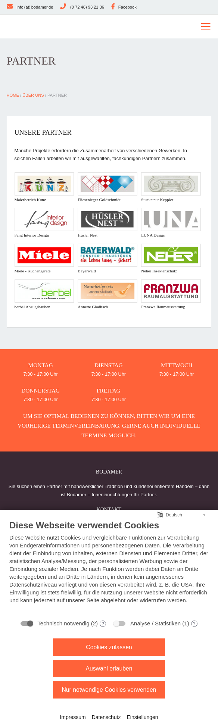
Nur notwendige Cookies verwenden (109, 690)
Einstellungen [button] (142, 717)
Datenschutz (106, 717)
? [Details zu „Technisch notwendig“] (103, 623)
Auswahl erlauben (108, 668)
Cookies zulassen (109, 647)
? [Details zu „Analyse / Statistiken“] (194, 623)
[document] (109, 567)
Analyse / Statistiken (155, 623)
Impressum (72, 717)
